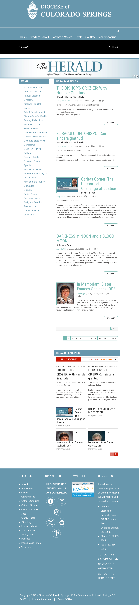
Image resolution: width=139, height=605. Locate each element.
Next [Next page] (105, 338)
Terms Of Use (64, 599)
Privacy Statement (42, 599)
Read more (111, 123)
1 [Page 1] (64, 338)
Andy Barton (60, 196)
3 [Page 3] (72, 338)
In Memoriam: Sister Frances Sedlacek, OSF (66, 294)
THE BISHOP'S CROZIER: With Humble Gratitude (81, 90)
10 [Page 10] (100, 338)
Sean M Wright (61, 249)
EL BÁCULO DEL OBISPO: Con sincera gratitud (81, 136)
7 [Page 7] (87, 338)
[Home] (109, 47)
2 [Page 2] (68, 338)
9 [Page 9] (95, 338)
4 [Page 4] (76, 338)
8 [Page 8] (91, 338)
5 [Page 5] (80, 338)
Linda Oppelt (81, 294)
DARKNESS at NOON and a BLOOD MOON (85, 238)
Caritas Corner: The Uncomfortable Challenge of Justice (68, 185)
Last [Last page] (113, 338)
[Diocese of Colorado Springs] (69, 10)
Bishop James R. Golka (64, 101)
